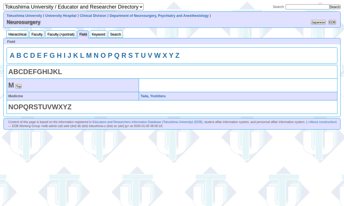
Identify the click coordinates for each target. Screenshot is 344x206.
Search (115, 34)
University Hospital (61, 16)
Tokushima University (24, 16)
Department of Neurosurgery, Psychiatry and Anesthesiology (159, 16)
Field (83, 34)
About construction (322, 122)
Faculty (37, 34)
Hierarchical (17, 34)
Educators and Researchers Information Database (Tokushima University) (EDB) (148, 122)
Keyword (98, 34)
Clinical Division (93, 16)
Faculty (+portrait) (60, 34)
